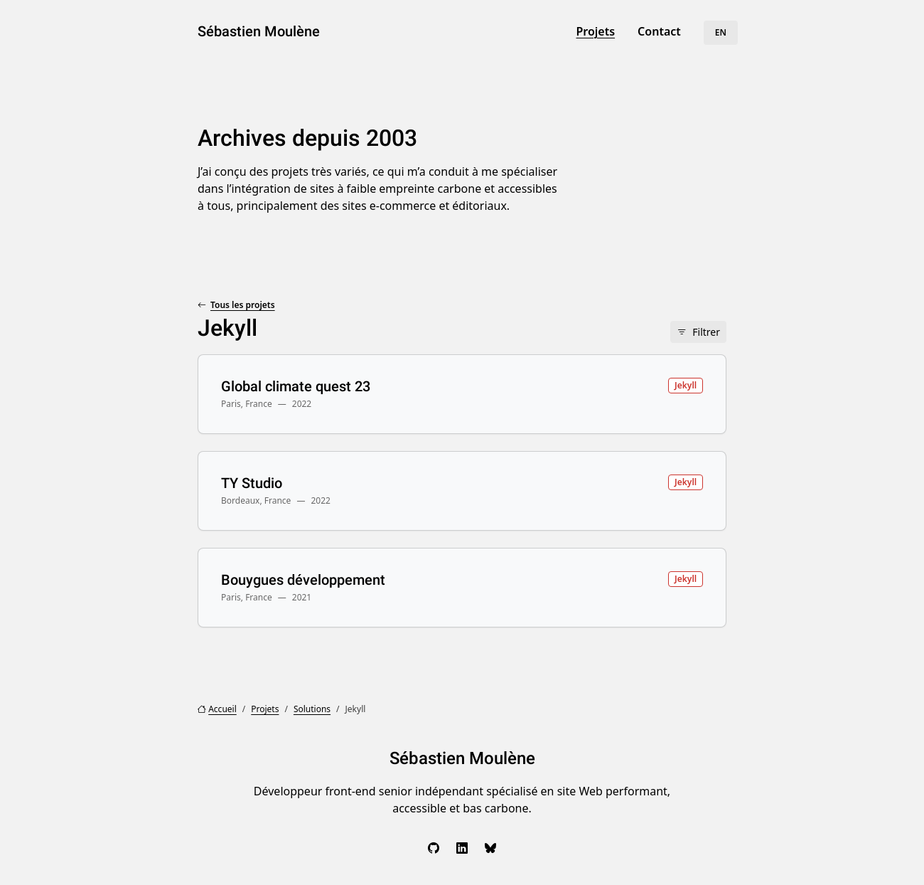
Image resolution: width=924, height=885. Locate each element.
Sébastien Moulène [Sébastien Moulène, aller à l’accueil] (259, 31)
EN (720, 32)
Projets (595, 31)
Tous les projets (242, 305)
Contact (659, 31)
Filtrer (706, 332)
